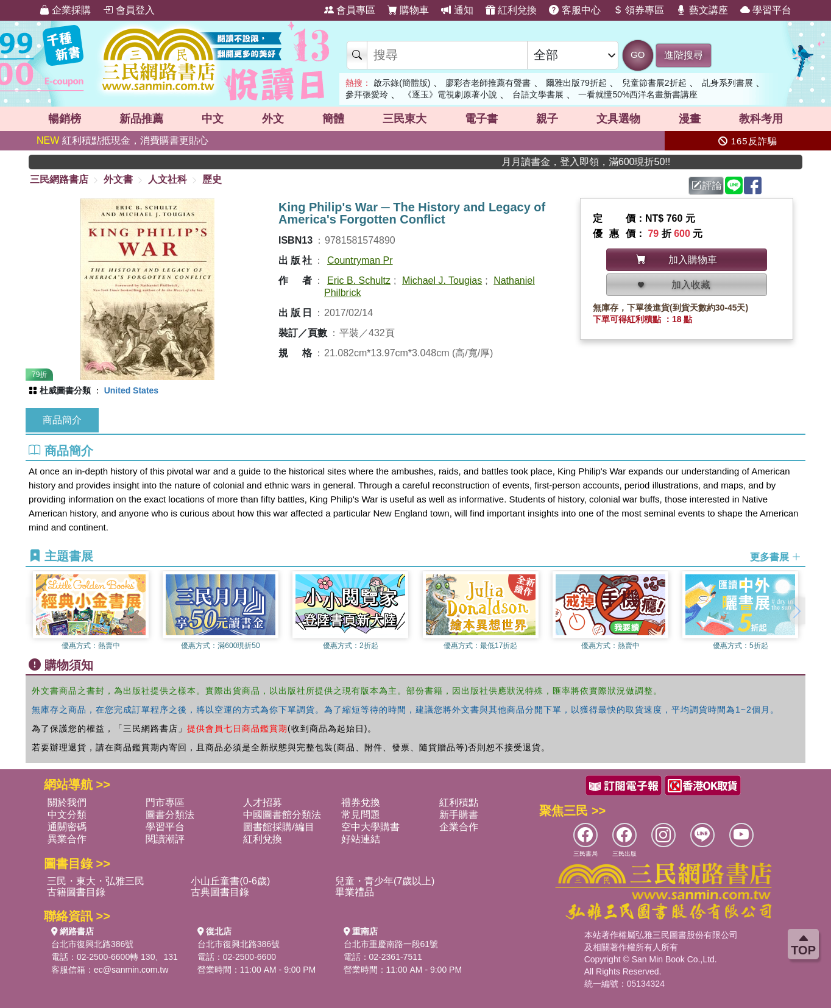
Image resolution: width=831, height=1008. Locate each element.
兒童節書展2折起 (654, 83)
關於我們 (67, 802)
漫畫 (690, 119)
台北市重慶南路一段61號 (391, 944)
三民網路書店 (59, 179)
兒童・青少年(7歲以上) (385, 881)
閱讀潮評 (165, 839)
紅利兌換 (511, 10)
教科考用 (761, 119)
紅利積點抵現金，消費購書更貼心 (122, 140)
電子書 (481, 119)
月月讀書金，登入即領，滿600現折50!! (611, 162)
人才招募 (262, 802)
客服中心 (574, 10)
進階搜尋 (683, 55)
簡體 (333, 119)
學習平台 (765, 10)
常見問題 (360, 814)
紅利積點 (458, 802)
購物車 (408, 10)
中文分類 (67, 814)
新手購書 (458, 814)
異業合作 (67, 839)
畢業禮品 (354, 892)
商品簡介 (62, 420)
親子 (547, 119)
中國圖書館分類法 (282, 814)
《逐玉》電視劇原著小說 (450, 94)
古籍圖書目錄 (76, 892)
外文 (273, 119)
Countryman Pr (360, 260)
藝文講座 (701, 10)
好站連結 (360, 839)
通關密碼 (67, 827)
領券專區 (638, 10)
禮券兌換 (360, 802)
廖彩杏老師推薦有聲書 (488, 83)
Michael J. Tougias (442, 280)
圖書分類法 (170, 814)
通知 (457, 10)
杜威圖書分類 (65, 390)
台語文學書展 (538, 94)
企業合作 (458, 827)
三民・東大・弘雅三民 (95, 881)
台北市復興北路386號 (92, 944)
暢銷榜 (64, 119)
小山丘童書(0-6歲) (230, 881)
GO (638, 54)
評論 (706, 185)
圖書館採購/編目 (278, 827)
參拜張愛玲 (366, 94)
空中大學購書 (370, 827)
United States (131, 390)
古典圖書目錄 (220, 892)
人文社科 (167, 179)
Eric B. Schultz (359, 280)
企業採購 (65, 10)
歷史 (212, 179)
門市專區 (165, 802)
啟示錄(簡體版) (401, 83)
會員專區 (349, 10)
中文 (213, 119)
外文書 (118, 179)
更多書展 (775, 557)
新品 (141, 119)
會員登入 (128, 10)
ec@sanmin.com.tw (131, 970)
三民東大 (404, 119)
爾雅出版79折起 (576, 83)
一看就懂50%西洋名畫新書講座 (638, 94)
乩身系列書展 (727, 83)
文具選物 (618, 119)
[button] (796, 610)
